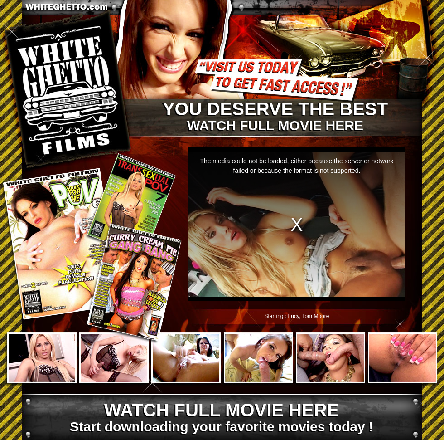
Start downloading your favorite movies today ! (221, 418)
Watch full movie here (274, 116)
